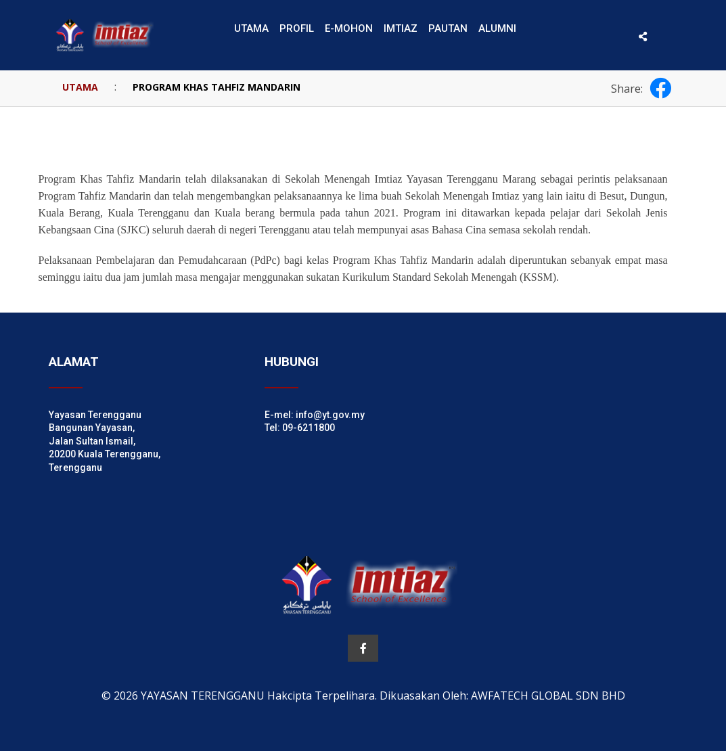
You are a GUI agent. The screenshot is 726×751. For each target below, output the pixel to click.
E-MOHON (349, 28)
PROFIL (296, 28)
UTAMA (80, 87)
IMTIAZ (400, 28)
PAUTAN (448, 28)
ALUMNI (497, 28)
